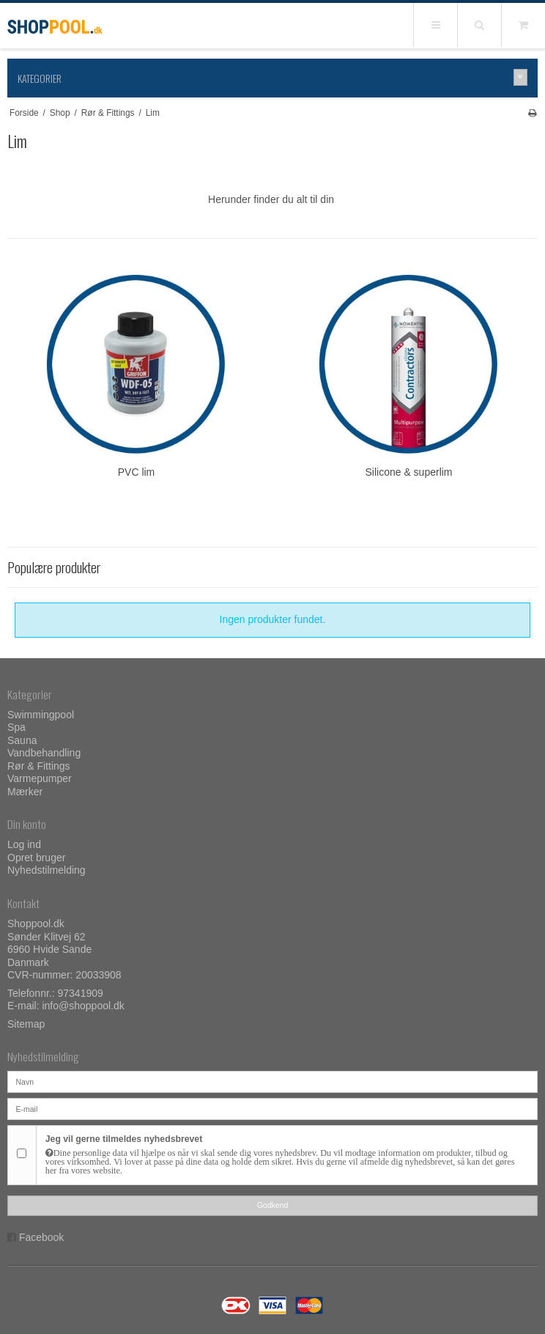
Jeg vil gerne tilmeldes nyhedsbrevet (286, 1154)
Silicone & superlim (408, 472)
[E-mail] (272, 1108)
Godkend (273, 1205)
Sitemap (26, 1024)
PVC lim (136, 472)
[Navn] (272, 1081)
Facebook (41, 1237)
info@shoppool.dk (83, 1005)
